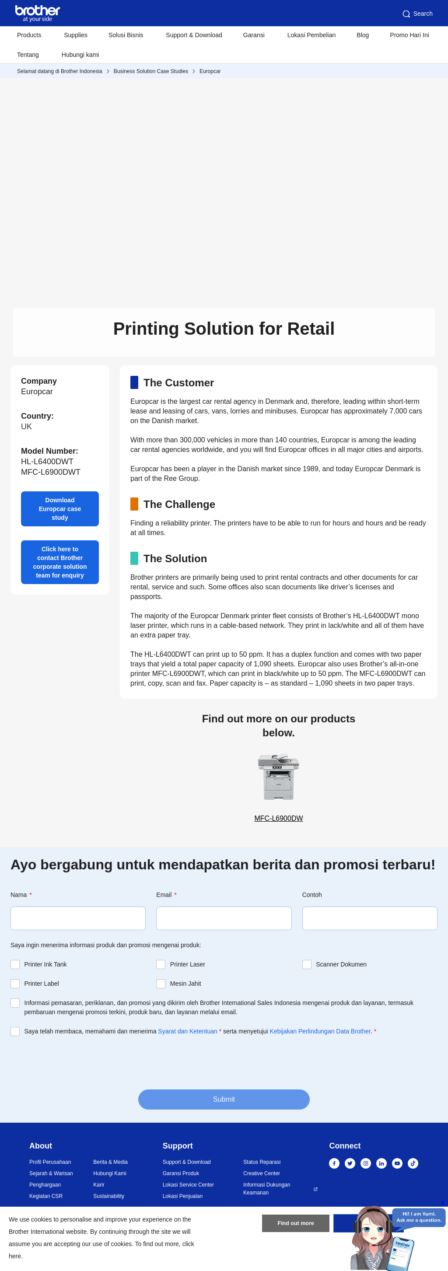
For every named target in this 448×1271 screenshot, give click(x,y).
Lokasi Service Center (188, 1185)
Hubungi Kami (109, 1173)
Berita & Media (110, 1162)
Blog (363, 35)
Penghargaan (45, 1185)
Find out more (295, 1225)
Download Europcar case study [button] (60, 509)
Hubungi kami (80, 54)
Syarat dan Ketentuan (187, 1031)
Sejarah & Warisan (51, 1173)
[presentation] (77, 1062)
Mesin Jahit (185, 983)
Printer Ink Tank (45, 964)
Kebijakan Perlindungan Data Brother (320, 1031)
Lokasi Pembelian (311, 35)
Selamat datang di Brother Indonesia (59, 71)
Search (417, 14)
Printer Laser (187, 964)
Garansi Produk (181, 1173)
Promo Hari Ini (409, 35)
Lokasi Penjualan (183, 1196)
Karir (98, 1185)
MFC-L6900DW (279, 785)
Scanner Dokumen (341, 964)
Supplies (76, 35)
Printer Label (41, 983)
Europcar (210, 71)
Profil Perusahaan (50, 1162)
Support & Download (194, 35)
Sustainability (108, 1196)
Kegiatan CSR (46, 1196)
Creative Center (261, 1173)
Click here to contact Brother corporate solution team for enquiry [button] (60, 562)
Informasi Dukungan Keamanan (266, 1189)
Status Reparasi (261, 1162)
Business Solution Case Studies (151, 71)
